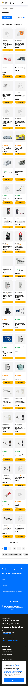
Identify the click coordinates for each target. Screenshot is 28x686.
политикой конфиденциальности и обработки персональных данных (13, 671)
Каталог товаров (7, 649)
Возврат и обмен (7, 654)
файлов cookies (15, 665)
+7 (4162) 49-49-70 (10, 620)
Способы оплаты (7, 657)
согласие (9, 606)
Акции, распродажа (7, 651)
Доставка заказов (7, 659)
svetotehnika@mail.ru (12, 627)
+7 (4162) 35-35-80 (10, 624)
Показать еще (14, 542)
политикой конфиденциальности (12, 609)
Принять (14, 680)
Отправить (14, 601)
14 (23, 548)
